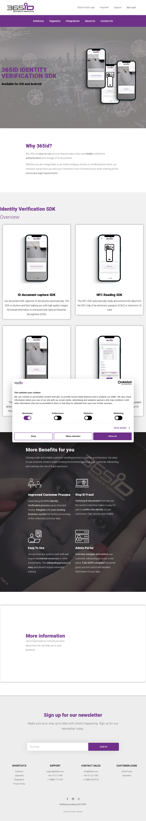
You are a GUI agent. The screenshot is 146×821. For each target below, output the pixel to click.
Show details (120, 428)
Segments (54, 21)
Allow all (112, 436)
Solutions (38, 21)
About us (90, 21)
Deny (33, 436)
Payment (104, 7)
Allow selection (73, 436)
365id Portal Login (86, 7)
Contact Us (107, 21)
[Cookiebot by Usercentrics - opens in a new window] (120, 383)
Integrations (73, 21)
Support (117, 7)
